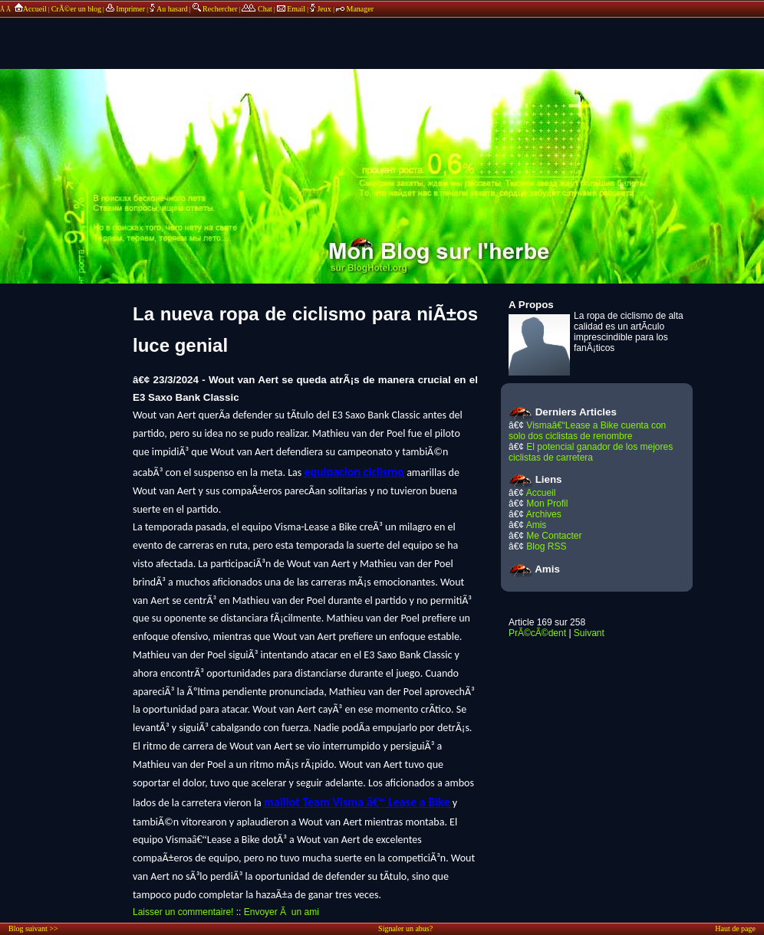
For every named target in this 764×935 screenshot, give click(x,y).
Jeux (321, 9)
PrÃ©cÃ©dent (537, 633)
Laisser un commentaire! (183, 912)
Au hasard (169, 9)
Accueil (29, 9)
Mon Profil (547, 503)
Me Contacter (553, 535)
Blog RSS (546, 546)
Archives (543, 514)
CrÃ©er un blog (76, 9)
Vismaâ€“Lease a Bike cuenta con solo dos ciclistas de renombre (587, 430)
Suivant (589, 633)
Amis (536, 525)
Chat (257, 9)
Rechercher (215, 9)
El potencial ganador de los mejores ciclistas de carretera (591, 452)
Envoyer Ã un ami (281, 912)
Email (291, 9)
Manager (355, 9)
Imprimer (125, 9)
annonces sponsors (382, 34)
